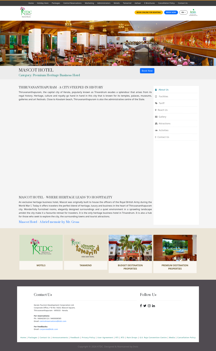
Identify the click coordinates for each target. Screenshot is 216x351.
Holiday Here (42, 3)
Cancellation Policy (166, 3)
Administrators (104, 3)
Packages (56, 3)
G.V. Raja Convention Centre (153, 337)
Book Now (171, 12)
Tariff (159, 103)
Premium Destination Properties (175, 267)
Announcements (60, 337)
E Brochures (149, 3)
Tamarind (127, 3)
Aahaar (138, 3)
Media (172, 337)
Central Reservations (72, 3)
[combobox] (183, 12)
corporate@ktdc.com (49, 329)
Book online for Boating (149, 12)
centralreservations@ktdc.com (53, 321)
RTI (117, 337)
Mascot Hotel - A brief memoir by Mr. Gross (49, 222)
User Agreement (105, 337)
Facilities (161, 96)
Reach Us (161, 109)
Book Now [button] (147, 70)
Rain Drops (132, 337)
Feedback (75, 337)
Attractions (162, 123)
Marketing (89, 3)
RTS (123, 337)
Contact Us (183, 3)
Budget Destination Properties (130, 267)
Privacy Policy (89, 337)
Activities (161, 130)
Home (31, 3)
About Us (161, 89)
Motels (117, 3)
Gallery (160, 116)
